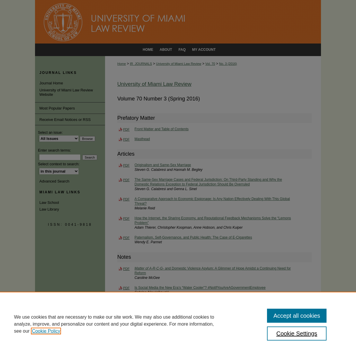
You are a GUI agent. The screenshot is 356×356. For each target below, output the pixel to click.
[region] (178, 324)
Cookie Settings (296, 333)
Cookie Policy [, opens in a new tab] (46, 331)
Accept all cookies (296, 315)
